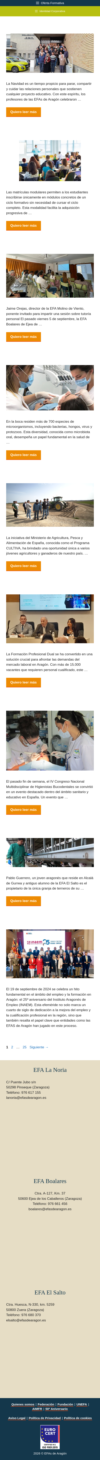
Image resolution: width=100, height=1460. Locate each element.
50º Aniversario (56, 1409)
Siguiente (39, 1047)
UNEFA (82, 1404)
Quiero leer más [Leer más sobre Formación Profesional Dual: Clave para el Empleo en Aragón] (23, 682)
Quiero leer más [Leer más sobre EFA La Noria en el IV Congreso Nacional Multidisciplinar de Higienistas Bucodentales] (23, 810)
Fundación (65, 1404)
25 (25, 1047)
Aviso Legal (17, 1418)
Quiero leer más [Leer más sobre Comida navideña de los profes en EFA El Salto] (23, 112)
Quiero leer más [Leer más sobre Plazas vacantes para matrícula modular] (23, 225)
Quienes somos (22, 1404)
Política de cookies (78, 1418)
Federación (46, 1404)
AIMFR (37, 1409)
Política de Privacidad (45, 1418)
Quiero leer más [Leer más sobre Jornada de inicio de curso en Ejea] (23, 337)
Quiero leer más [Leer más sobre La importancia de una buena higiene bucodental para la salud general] (23, 455)
